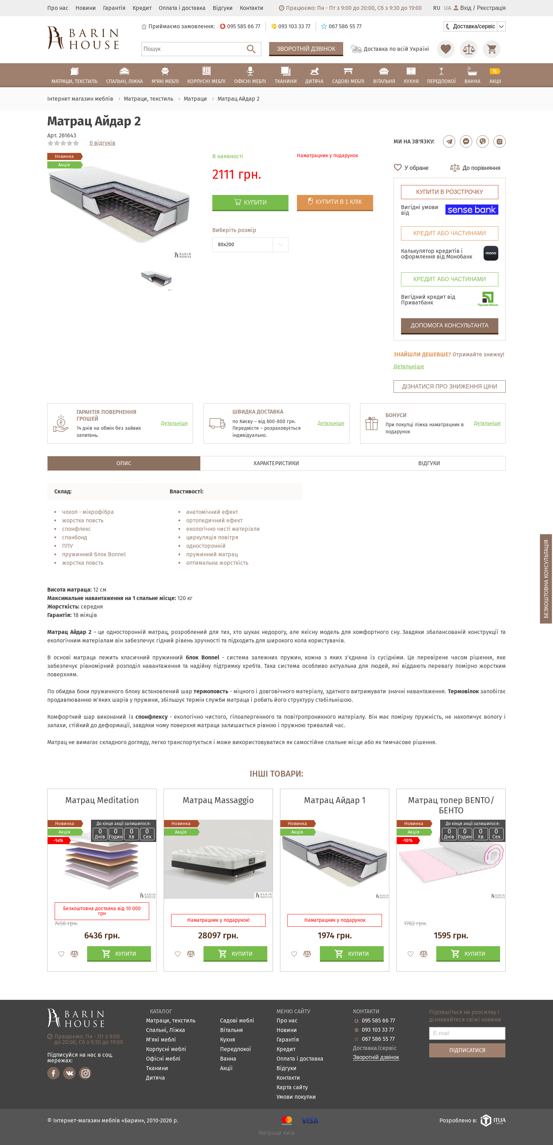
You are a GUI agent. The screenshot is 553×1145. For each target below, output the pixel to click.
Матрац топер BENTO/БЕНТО (451, 805)
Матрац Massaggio (218, 800)
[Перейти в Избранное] (446, 49)
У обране (417, 168)
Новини (85, 8)
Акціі (226, 1069)
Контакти (251, 8)
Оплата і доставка (182, 8)
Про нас (57, 8)
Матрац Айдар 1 (334, 800)
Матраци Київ (277, 1133)
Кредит (142, 8)
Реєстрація (491, 8)
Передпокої (235, 1049)
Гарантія (114, 8)
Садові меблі (237, 1021)
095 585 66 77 (378, 1021)
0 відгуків (102, 143)
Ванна (228, 1059)
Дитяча (155, 1078)
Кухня (227, 1040)
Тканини (157, 1069)
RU (436, 8)
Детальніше (409, 366)
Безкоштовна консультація (546, 579)
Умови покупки (296, 1097)
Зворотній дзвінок (306, 49)
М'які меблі (161, 1040)
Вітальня (231, 1030)
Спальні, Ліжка (165, 1030)
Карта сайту (292, 1088)
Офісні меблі (163, 1059)
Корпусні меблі (166, 1049)
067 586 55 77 (378, 1039)
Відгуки (223, 8)
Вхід (462, 8)
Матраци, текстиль (170, 1021)
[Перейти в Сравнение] (469, 49)
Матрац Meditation (102, 800)
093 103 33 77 (378, 1030)
